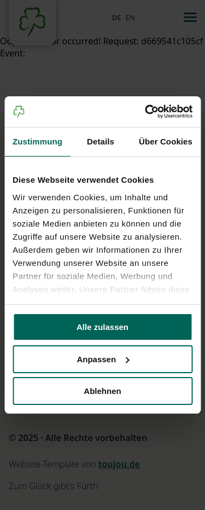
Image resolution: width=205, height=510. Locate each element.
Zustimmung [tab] (37, 141)
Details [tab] (100, 141)
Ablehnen (102, 391)
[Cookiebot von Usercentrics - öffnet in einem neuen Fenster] (145, 112)
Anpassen (103, 359)
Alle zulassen (102, 327)
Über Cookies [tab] (165, 141)
